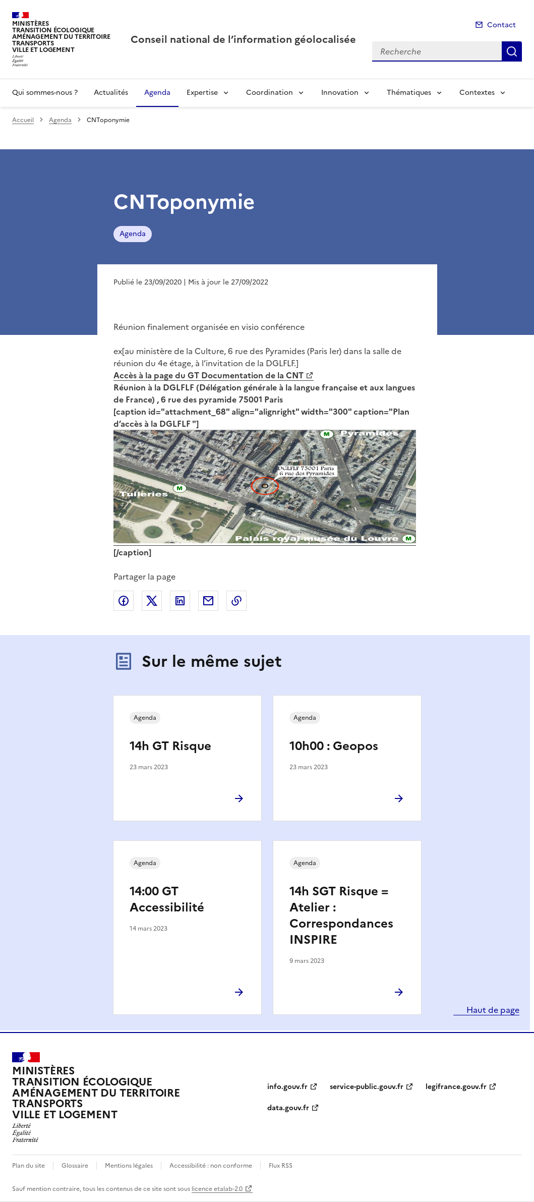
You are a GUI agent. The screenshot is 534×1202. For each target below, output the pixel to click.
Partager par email (208, 601)
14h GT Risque (170, 746)
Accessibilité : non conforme (210, 1165)
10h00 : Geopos (333, 746)
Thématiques (409, 92)
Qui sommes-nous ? (45, 92)
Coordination (269, 92)
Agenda (157, 92)
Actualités (111, 92)
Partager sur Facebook (123, 601)
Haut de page (491, 1010)
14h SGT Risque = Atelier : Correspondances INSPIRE (341, 915)
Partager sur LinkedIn (180, 601)
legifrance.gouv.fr (456, 1086)
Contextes (477, 92)
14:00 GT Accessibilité (167, 899)
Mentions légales (129, 1165)
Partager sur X (152, 601)
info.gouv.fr (287, 1086)
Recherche (512, 51)
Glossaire (75, 1165)
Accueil (23, 120)
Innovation (340, 92)
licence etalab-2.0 (217, 1188)
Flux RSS (280, 1165)
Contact (501, 25)
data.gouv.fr (288, 1108)
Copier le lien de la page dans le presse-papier (236, 601)
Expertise (202, 92)
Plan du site (28, 1165)
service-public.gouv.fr (366, 1086)
